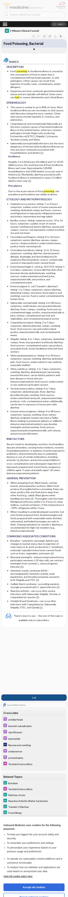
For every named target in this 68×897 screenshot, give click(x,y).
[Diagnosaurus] (34, 724)
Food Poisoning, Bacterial (23, 22)
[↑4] (34, 676)
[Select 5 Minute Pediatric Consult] (34, 742)
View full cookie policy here (18, 855)
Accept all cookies (34, 865)
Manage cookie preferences (34, 885)
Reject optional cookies (34, 875)
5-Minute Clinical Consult (22, 9)
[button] (59, 3)
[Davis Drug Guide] (34, 698)
